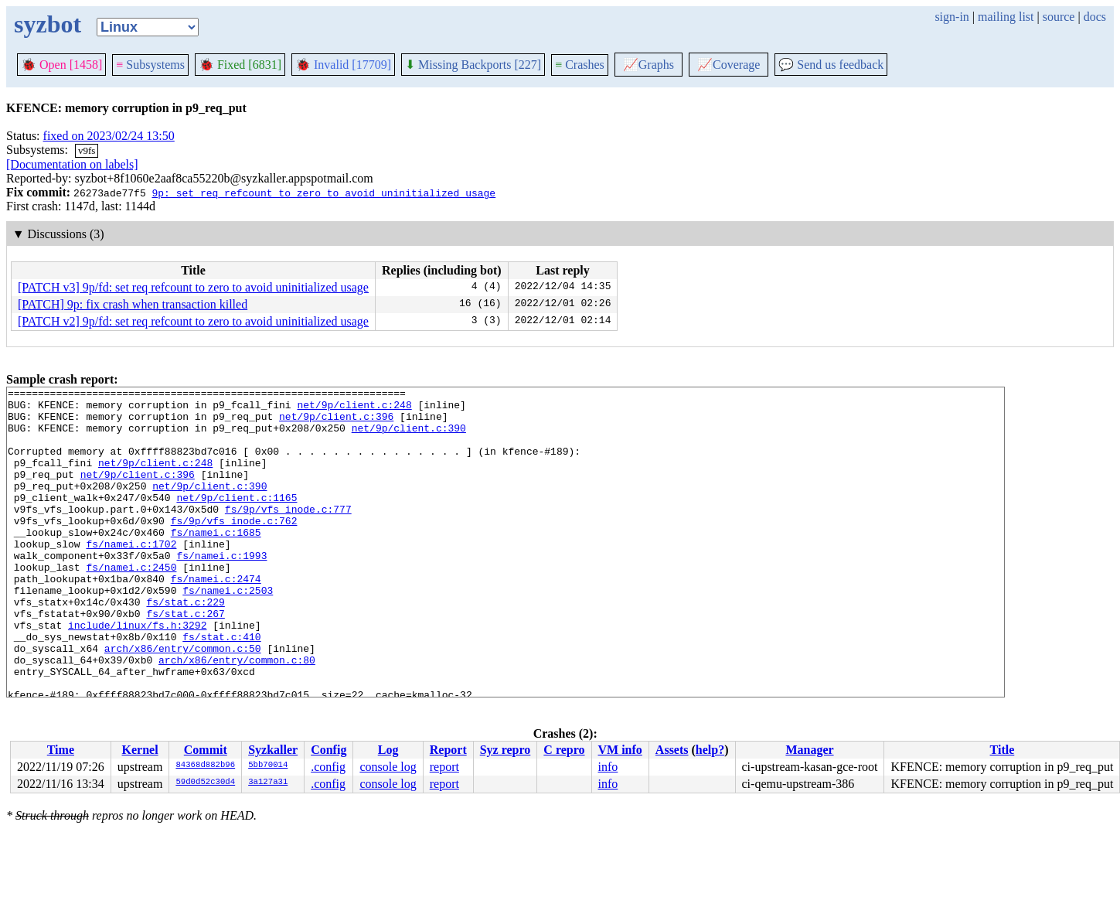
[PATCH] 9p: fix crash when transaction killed (132, 304)
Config (328, 749)
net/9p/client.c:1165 (236, 520)
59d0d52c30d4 (205, 782)
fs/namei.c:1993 (221, 590)
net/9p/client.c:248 (354, 409)
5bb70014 (268, 765)
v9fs (86, 150)
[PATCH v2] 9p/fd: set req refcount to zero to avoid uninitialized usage (193, 321)
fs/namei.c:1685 (216, 562)
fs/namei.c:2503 (227, 632)
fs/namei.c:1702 (131, 576)
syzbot (47, 24)
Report (448, 749)
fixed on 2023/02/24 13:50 (109, 135)
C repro (563, 749)
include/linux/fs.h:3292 (137, 673)
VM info (620, 749)
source (1059, 16)
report (444, 766)
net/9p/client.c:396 (336, 423)
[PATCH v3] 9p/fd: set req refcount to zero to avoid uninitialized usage (193, 287)
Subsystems (150, 64)
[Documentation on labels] (72, 164)
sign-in (951, 16)
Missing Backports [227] (473, 64)
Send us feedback (830, 64)
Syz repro (505, 749)
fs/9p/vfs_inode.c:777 (288, 534)
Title (1002, 749)
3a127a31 (268, 782)
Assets (672, 749)
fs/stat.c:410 (221, 687)
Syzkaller (273, 749)
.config (328, 766)
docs (1095, 16)
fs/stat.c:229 (185, 646)
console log (387, 766)
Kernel (140, 749)
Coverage (728, 64)
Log (388, 749)
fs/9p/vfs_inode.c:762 (234, 548)
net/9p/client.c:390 (409, 437)
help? (710, 749)
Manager (809, 749)
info (608, 766)
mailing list (1005, 16)
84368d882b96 (205, 765)
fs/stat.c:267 (185, 660)
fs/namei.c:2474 (216, 618)
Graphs (648, 64)
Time (60, 749)
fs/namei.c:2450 (131, 604)
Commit (205, 749)
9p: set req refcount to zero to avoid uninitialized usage (323, 193)
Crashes (579, 64)
